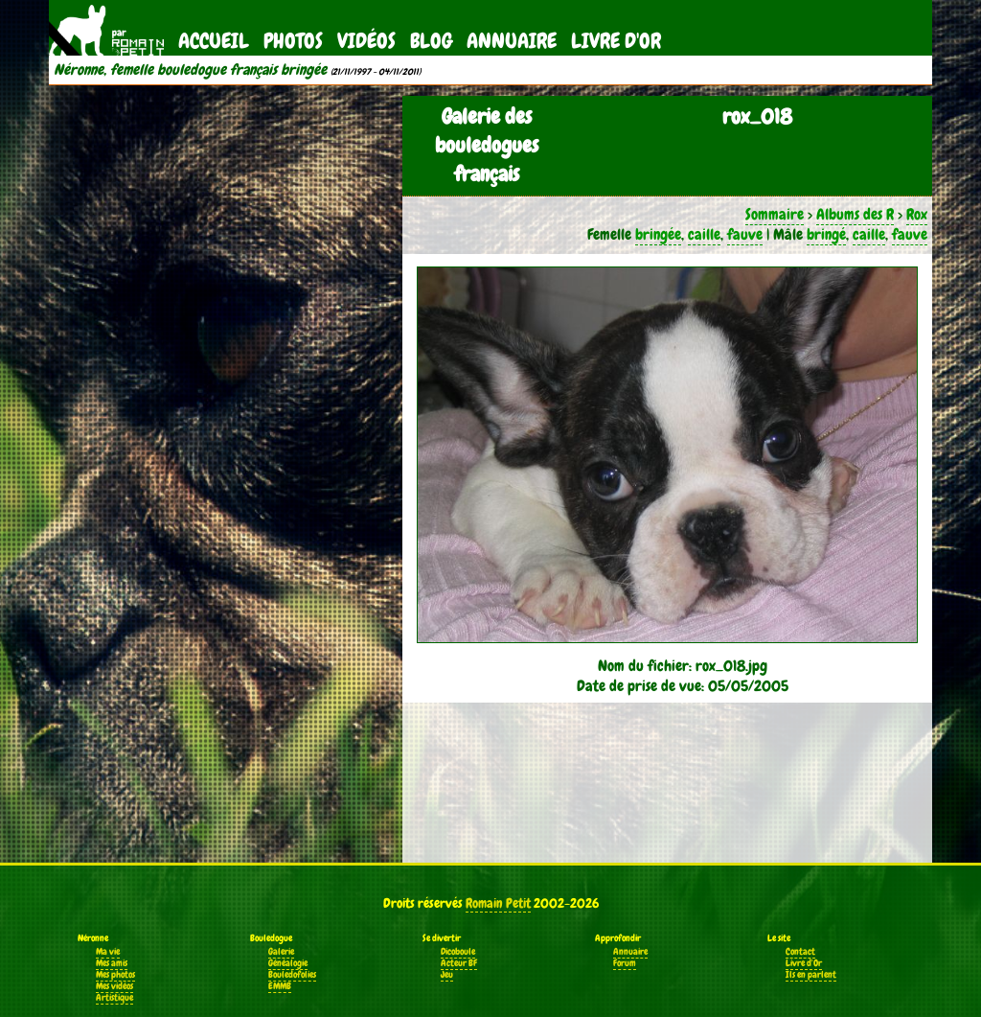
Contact (800, 952)
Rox (916, 214)
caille (704, 234)
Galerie (281, 952)
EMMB (279, 986)
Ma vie (108, 952)
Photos (293, 41)
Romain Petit (498, 903)
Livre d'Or (616, 41)
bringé (826, 234)
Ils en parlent (811, 975)
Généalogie (288, 963)
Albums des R (855, 214)
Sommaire (774, 214)
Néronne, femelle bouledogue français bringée (190, 70)
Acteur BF (459, 963)
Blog (431, 41)
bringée (658, 234)
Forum (624, 963)
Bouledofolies (292, 975)
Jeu (447, 975)
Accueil (213, 41)
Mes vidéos (114, 986)
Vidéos (366, 41)
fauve (745, 234)
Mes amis (111, 963)
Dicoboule (458, 952)
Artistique (114, 998)
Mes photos (115, 975)
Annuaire (512, 41)
